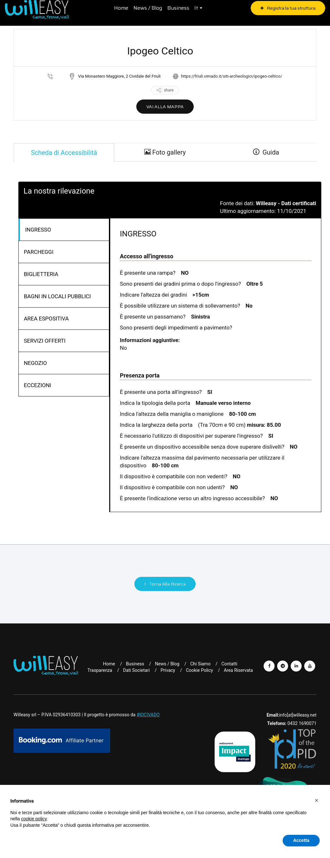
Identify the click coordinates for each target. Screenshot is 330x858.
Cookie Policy (199, 670)
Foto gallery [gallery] (165, 153)
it (196, 8)
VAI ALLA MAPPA (165, 106)
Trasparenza (99, 670)
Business (178, 8)
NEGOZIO (35, 363)
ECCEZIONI (37, 385)
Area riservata (238, 670)
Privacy (167, 670)
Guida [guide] (266, 153)
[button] (316, 800)
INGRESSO (38, 229)
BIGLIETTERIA (41, 274)
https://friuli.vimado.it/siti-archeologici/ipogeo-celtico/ (231, 76)
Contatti (229, 663)
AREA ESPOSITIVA (46, 318)
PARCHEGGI (38, 252)
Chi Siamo (200, 663)
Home (121, 8)
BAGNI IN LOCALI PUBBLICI (57, 296)
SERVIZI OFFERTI (44, 341)
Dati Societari (136, 670)
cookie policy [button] (33, 818)
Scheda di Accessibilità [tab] (64, 153)
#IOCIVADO (148, 714)
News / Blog (147, 8)
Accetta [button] (301, 840)
